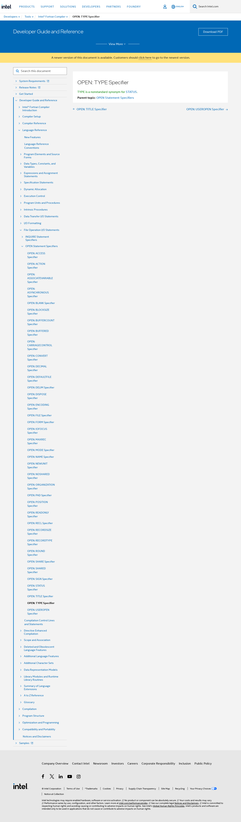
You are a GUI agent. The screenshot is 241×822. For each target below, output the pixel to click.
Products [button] (27, 6)
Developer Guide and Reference (38, 100)
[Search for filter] (40, 71)
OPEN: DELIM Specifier (40, 387)
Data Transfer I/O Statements (41, 216)
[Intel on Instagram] (79, 777)
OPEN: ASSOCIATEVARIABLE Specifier (40, 278)
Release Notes (30, 87)
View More (118, 44)
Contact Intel (80, 763)
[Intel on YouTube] (70, 777)
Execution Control (34, 196)
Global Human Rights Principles (169, 805)
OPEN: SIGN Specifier (40, 579)
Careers (132, 763)
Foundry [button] (134, 6)
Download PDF (213, 32)
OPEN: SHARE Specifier (41, 561)
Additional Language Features (41, 656)
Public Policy (203, 763)
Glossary (29, 702)
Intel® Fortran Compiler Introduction (36, 109)
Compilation (29, 709)
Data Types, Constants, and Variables (40, 165)
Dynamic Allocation (35, 189)
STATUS (131, 92)
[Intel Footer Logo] (20, 786)
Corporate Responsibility (158, 763)
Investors (117, 763)
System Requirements (34, 81)
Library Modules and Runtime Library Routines (41, 678)
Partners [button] (113, 6)
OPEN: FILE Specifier (39, 415)
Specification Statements (38, 182)
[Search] (195, 6)
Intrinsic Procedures (36, 209)
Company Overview (55, 763)
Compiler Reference (34, 123)
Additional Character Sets (39, 663)
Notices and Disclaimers (37, 736)
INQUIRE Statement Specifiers (37, 238)
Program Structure (33, 715)
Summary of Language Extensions (37, 687)
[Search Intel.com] (219, 6)
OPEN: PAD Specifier (39, 495)
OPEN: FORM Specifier (40, 422)
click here (145, 58)
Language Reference (34, 130)
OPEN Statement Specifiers (41, 246)
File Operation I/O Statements (41, 230)
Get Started (26, 94)
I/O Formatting (32, 223)
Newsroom (100, 763)
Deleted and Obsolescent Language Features (39, 648)
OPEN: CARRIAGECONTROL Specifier (39, 345)
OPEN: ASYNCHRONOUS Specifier (38, 292)
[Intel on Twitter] (52, 777)
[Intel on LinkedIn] (61, 777)
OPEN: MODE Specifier (40, 450)
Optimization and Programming (40, 722)
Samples (26, 743)
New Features (32, 137)
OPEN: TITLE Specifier (40, 596)
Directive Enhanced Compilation (35, 632)
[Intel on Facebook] (43, 777)
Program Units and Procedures (42, 202)
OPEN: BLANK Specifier (41, 303)
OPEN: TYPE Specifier (40, 603)
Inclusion (185, 763)
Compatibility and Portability (38, 729)
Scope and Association (37, 640)
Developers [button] (91, 6)
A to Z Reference (34, 695)
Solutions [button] (68, 6)
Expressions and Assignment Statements (41, 174)
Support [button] (47, 6)
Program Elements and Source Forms (42, 156)
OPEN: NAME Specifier (40, 456)
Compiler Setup (31, 116)
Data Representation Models (41, 669)
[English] (177, 6)
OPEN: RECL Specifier (40, 523)
